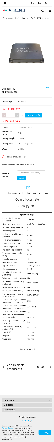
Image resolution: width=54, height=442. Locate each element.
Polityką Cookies (7, 428)
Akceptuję (44, 432)
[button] (47, 3)
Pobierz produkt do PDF (14, 156)
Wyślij (21, 178)
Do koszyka (33, 115)
